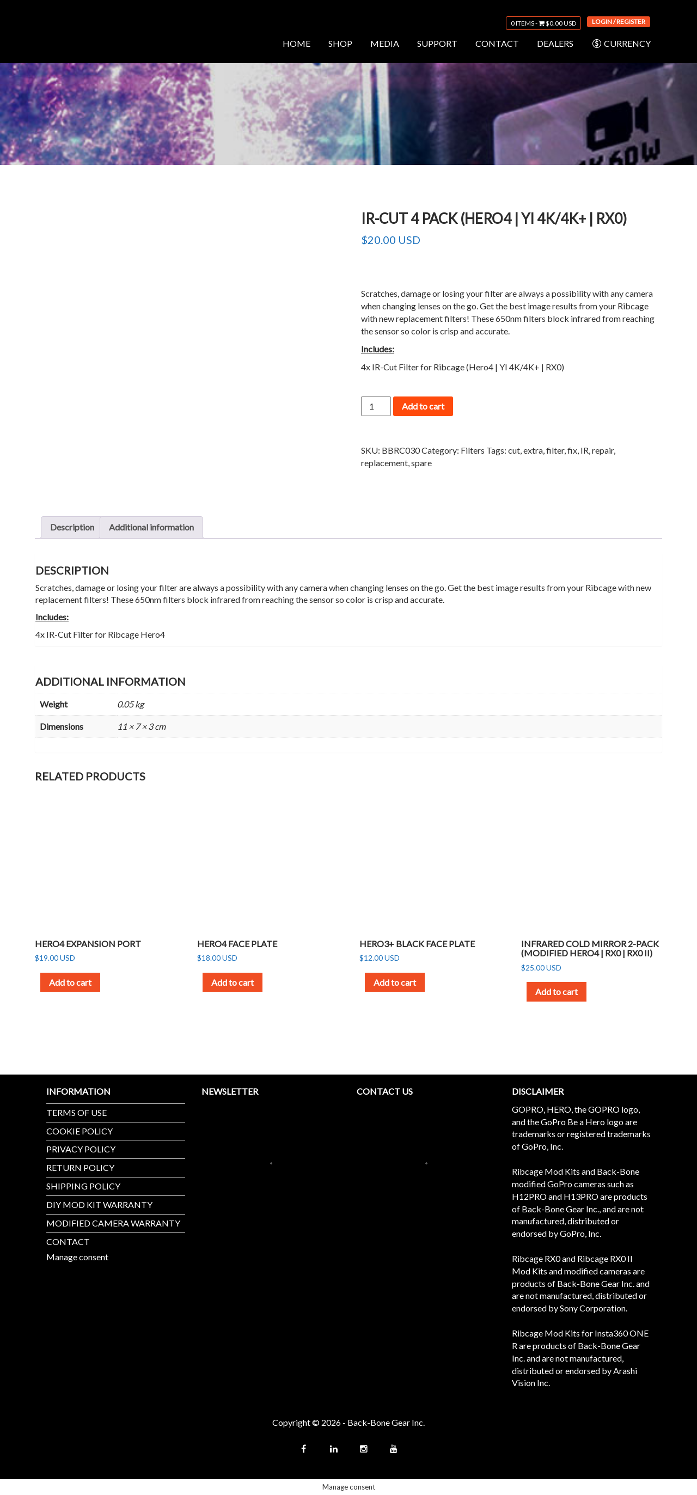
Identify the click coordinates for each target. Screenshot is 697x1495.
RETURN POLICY (80, 1167)
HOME (296, 43)
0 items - (543, 23)
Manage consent (77, 1257)
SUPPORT (437, 43)
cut (514, 450)
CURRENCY (621, 43)
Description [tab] (72, 527)
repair (603, 450)
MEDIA (384, 43)
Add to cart (423, 406)
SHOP (340, 43)
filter (555, 450)
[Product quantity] (375, 406)
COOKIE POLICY (79, 1131)
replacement (384, 462)
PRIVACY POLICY (80, 1149)
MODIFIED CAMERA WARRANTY (113, 1223)
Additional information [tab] (151, 527)
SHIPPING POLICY (83, 1186)
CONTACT (497, 43)
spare (421, 462)
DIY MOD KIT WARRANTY (99, 1204)
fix (572, 450)
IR (584, 450)
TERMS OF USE (76, 1112)
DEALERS (555, 43)
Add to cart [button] (70, 982)
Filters (473, 450)
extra (533, 450)
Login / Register (618, 21)
